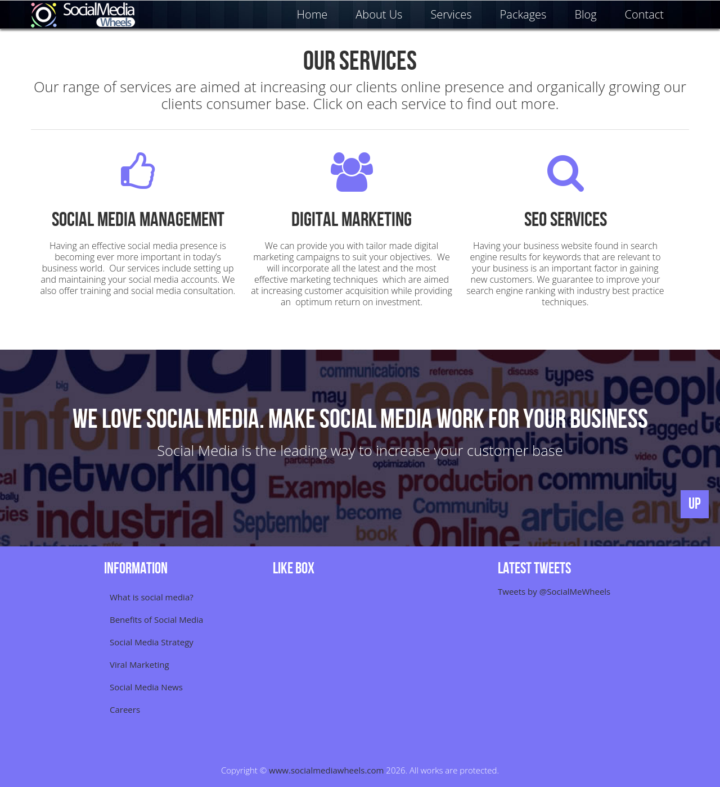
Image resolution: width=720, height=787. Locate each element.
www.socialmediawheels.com (326, 770)
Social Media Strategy (152, 642)
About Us (379, 14)
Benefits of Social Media (156, 619)
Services (450, 14)
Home (312, 14)
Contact (644, 14)
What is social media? (152, 597)
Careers (125, 709)
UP (694, 504)
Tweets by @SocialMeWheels (554, 591)
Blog (585, 14)
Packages (523, 14)
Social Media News (146, 687)
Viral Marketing (139, 664)
